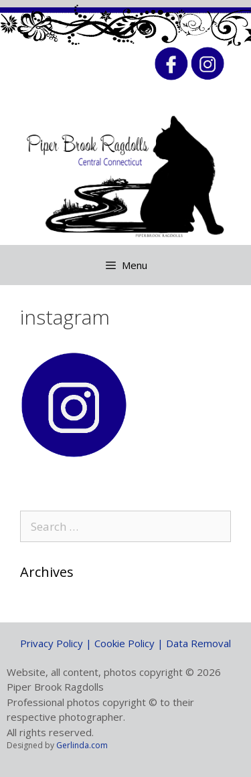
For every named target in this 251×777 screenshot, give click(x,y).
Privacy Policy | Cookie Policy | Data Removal (125, 643)
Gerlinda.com (82, 745)
